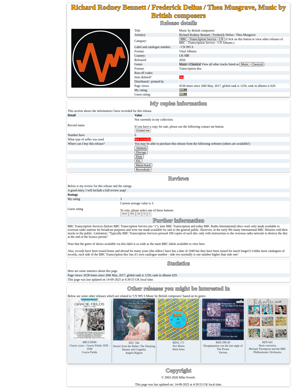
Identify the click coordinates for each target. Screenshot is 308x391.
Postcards (40, 164)
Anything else (42, 211)
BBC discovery (50, 233)
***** (135, 214)
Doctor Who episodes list (57, 289)
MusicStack (153, 165)
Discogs (151, 152)
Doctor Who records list (56, 280)
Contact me (50, 351)
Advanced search (53, 370)
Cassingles (40, 51)
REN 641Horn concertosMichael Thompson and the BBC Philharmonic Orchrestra (268, 343)
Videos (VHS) (42, 126)
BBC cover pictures (53, 252)
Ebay (149, 156)
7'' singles (40, 32)
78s (36, 70)
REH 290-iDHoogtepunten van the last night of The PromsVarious (227, 343)
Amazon (151, 148)
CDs (36, 117)
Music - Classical (259, 64)
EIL (148, 161)
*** (149, 214)
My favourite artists (55, 313)
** (155, 214)
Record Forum (52, 332)
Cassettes (39, 107)
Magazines (40, 183)
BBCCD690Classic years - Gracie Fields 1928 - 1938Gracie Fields (102, 343)
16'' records (41, 88)
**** (143, 214)
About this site (52, 323)
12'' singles (40, 41)
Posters (38, 173)
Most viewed (51, 341)
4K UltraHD (41, 154)
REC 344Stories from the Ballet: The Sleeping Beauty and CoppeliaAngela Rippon (143, 343)
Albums (39, 98)
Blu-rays (39, 145)
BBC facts (47, 270)
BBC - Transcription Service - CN (208, 39)
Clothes (38, 201)
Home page (41, 23)
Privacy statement (54, 379)
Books (38, 192)
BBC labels (48, 242)
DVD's (38, 135)
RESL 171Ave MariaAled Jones (185, 341)
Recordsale (153, 169)
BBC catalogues (51, 261)
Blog (46, 360)
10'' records (41, 79)
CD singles (41, 60)
